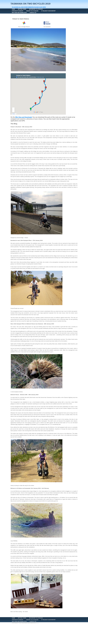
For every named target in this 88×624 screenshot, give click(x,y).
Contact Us (33, 12)
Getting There (22, 9)
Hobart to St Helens (32, 10)
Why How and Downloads (19, 12)
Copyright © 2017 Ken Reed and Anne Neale (24, 623)
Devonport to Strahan (36, 9)
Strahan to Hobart (17, 10)
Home (13, 9)
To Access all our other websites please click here (29, 7)
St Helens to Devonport (48, 10)
